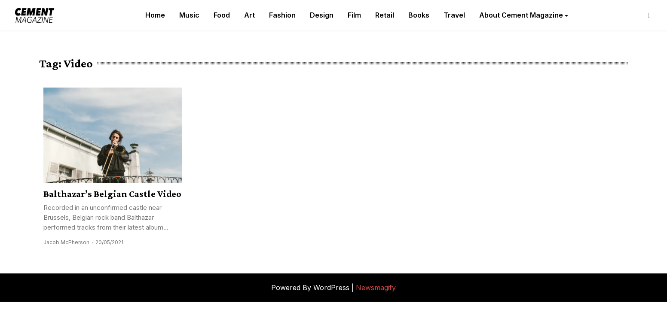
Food (222, 15)
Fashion (282, 15)
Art (249, 15)
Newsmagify (376, 287)
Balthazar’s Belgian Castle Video (112, 193)
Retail (384, 15)
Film (354, 15)
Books (418, 15)
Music (189, 15)
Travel (454, 15)
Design (322, 15)
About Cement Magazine (521, 15)
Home (155, 15)
